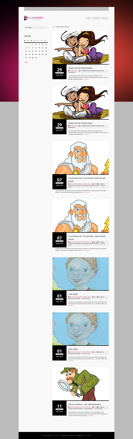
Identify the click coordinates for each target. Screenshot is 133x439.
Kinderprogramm (74, 70)
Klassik (84, 184)
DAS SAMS (73, 294)
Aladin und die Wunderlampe (80, 68)
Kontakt (104, 18)
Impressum (64, 435)
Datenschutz (71, 435)
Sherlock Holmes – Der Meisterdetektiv (84, 404)
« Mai (26, 62)
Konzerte (96, 18)
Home (88, 18)
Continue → (87, 79)
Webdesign (79, 435)
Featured (72, 184)
